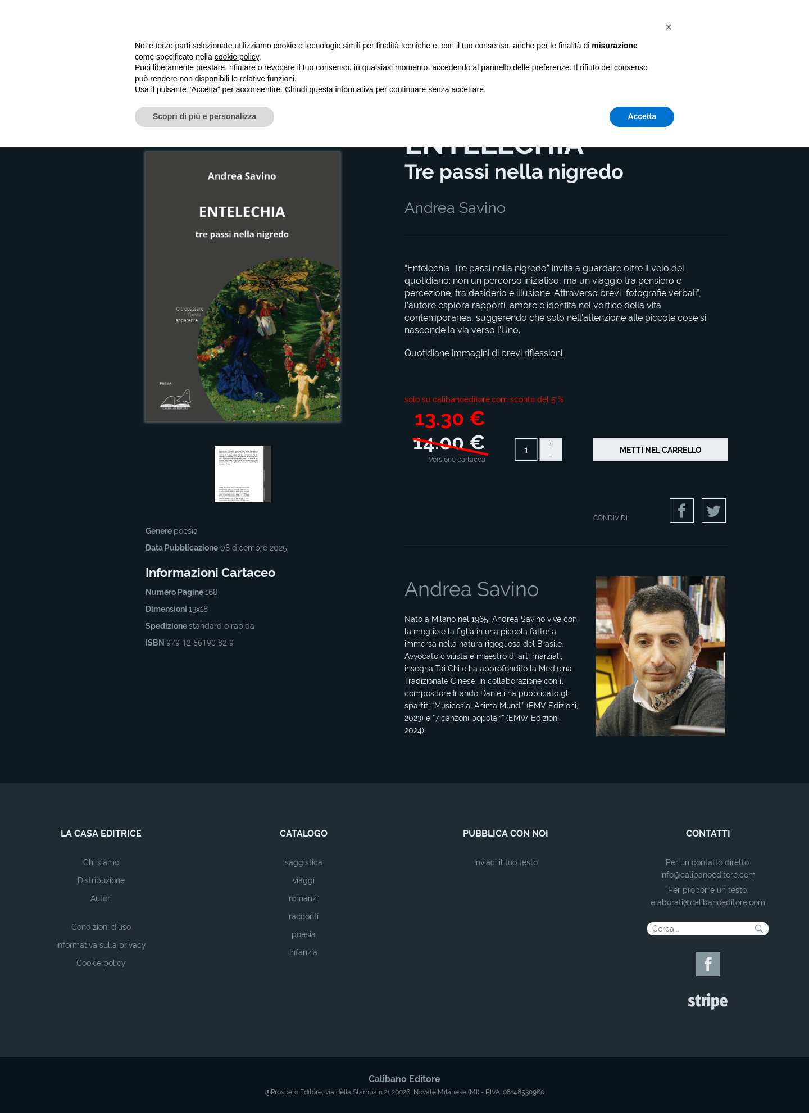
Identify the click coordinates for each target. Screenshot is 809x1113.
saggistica (303, 862)
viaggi (304, 880)
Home (90, 120)
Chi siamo (101, 862)
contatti (708, 833)
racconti (304, 916)
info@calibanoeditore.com (708, 874)
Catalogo (121, 120)
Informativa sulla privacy (101, 945)
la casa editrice (101, 833)
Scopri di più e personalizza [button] (204, 1082)
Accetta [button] (642, 1082)
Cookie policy (101, 962)
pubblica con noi (505, 833)
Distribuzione (101, 880)
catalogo (304, 833)
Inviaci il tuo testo (506, 862)
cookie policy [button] (237, 1022)
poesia (304, 934)
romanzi (303, 898)
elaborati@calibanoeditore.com (708, 902)
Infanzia (303, 952)
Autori (101, 898)
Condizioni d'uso (101, 927)
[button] (669, 993)
